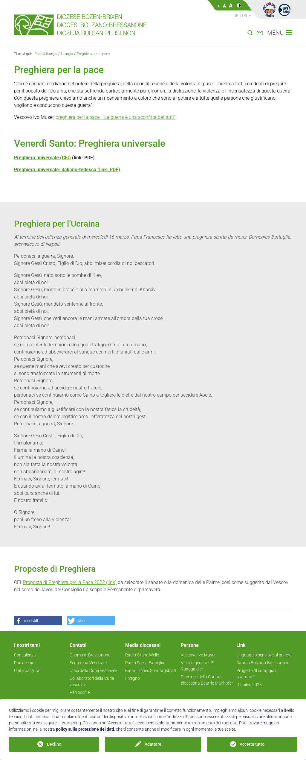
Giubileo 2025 (249, 684)
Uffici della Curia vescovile (93, 670)
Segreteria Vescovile (88, 662)
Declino (54, 744)
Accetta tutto (252, 744)
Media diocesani (142, 645)
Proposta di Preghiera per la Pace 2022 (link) (70, 582)
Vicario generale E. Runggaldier (198, 665)
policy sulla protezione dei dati (85, 729)
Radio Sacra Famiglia (144, 662)
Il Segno (132, 678)
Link (241, 645)
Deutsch (242, 15)
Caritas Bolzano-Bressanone (262, 662)
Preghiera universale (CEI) (42, 157)
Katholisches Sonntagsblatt (151, 670)
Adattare (153, 744)
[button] (38, 620)
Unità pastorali (27, 670)
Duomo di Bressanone (90, 655)
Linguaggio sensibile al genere (263, 655)
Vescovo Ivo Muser (198, 655)
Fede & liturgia (45, 54)
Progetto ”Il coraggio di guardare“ (257, 673)
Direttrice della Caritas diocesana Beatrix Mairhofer (207, 679)
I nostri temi (27, 645)
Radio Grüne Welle (142, 655)
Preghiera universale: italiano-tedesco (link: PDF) (67, 169)
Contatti (78, 645)
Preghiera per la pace (93, 54)
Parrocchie (24, 662)
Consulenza (25, 655)
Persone (190, 645)
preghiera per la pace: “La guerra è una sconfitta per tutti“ (115, 117)
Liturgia (67, 54)
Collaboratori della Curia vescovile (92, 681)
